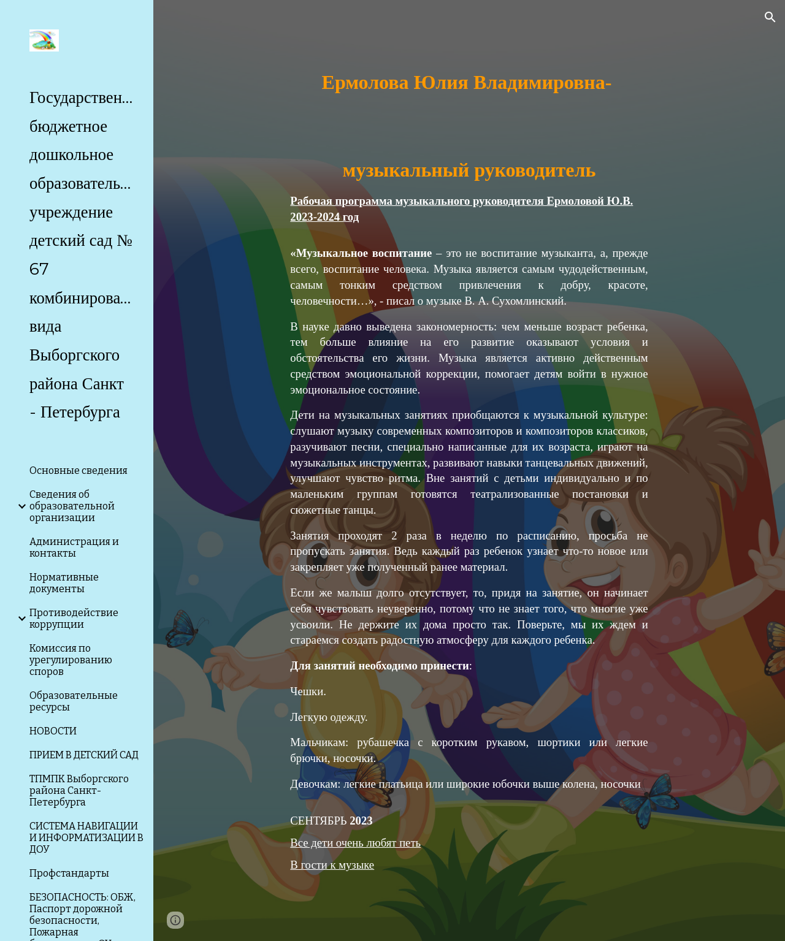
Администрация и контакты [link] (74, 547)
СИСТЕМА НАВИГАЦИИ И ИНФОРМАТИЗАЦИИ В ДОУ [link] (86, 837)
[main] (469, 470)
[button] (770, 17)
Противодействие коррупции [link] (73, 618)
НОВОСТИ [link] (53, 731)
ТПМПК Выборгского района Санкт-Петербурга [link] (79, 790)
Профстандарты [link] (69, 873)
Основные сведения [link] (78, 470)
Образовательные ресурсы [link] (73, 701)
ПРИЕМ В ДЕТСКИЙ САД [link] (84, 755)
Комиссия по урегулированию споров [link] (70, 659)
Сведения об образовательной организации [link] (72, 506)
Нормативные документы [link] (64, 583)
